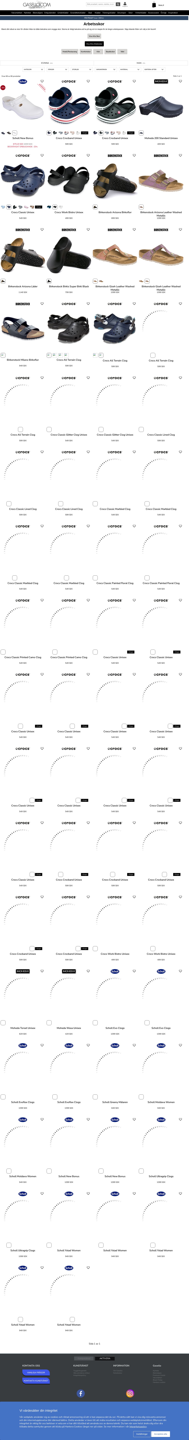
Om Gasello (118, 1370)
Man (141, 63)
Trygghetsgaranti (79, 1370)
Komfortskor (86, 51)
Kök (98, 51)
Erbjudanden (50, 12)
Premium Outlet (159, 1375)
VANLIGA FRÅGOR (36, 1372)
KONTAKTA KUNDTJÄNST (36, 1380)
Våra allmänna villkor (81, 1373)
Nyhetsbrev (117, 1373)
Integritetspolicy (79, 1375)
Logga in (125, 6)
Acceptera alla (160, 1434)
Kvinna (47, 63)
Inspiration (173, 12)
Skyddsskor (110, 51)
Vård (122, 51)
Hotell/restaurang (70, 51)
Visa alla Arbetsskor (94, 44)
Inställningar (141, 1434)
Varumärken (16, 12)
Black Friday (157, 1380)
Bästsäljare (38, 12)
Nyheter (27, 12)
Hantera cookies (159, 1382)
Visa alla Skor (94, 36)
